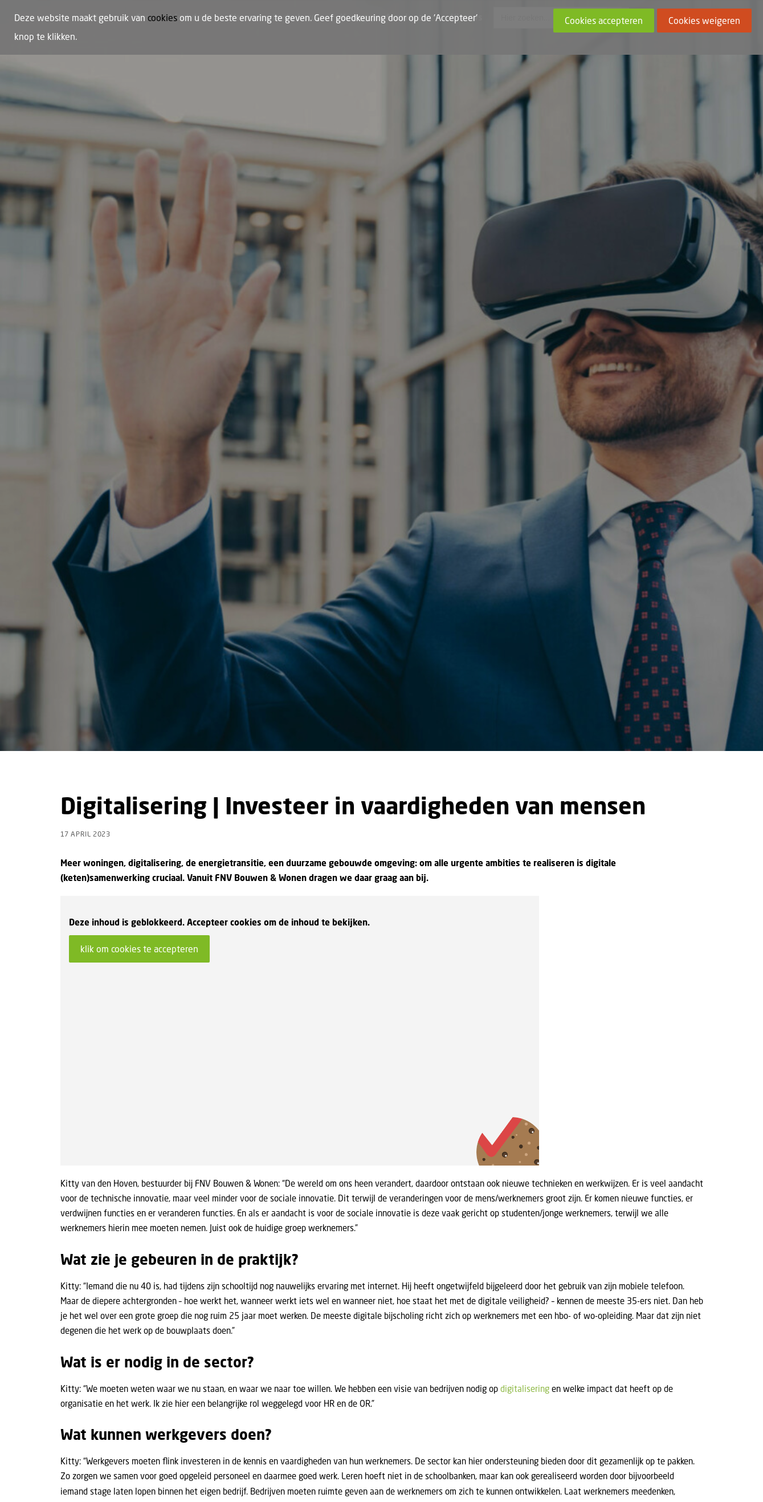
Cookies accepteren (604, 20)
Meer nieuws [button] (660, 1206)
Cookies (166, 1478)
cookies (162, 17)
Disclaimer (206, 1478)
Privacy (247, 1478)
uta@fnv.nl (599, 1112)
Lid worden (124, 1478)
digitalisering (524, 852)
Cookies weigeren (704, 20)
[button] (133, 1302)
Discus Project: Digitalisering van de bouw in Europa (123, 1387)
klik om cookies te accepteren (139, 413)
